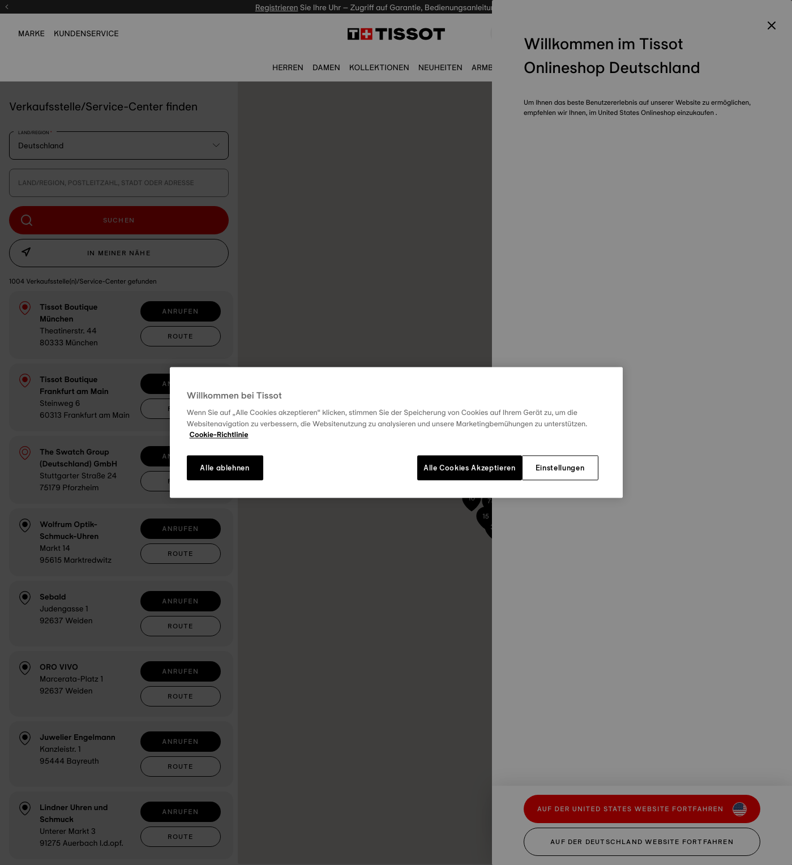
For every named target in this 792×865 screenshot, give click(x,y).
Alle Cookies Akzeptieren (469, 467)
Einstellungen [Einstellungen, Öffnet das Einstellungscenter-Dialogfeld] (560, 467)
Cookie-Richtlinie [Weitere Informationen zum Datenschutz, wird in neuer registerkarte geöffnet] (219, 435)
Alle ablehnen (224, 467)
